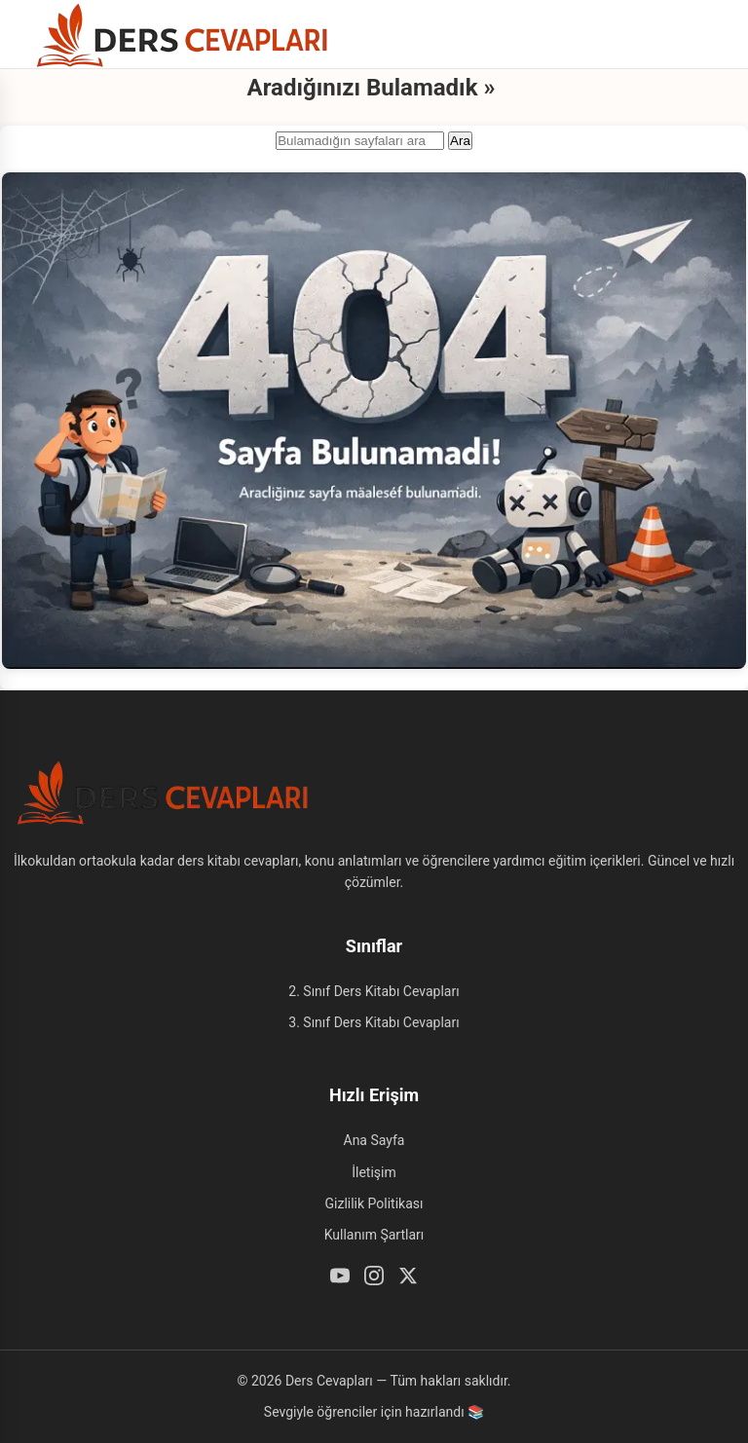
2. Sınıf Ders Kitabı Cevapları (373, 991)
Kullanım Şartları (374, 1234)
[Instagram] (374, 1278)
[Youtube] (340, 1278)
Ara (460, 140)
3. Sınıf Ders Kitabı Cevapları (373, 1022)
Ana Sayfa (374, 1140)
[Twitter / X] (408, 1278)
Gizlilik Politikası (374, 1203)
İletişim (374, 1172)
